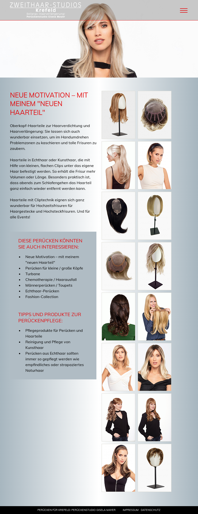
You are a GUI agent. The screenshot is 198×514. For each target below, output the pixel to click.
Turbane (32, 273)
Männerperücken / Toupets (48, 285)
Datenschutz (150, 510)
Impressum (131, 510)
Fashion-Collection (41, 296)
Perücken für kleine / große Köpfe (54, 268)
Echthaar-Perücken (42, 291)
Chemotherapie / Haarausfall (51, 279)
